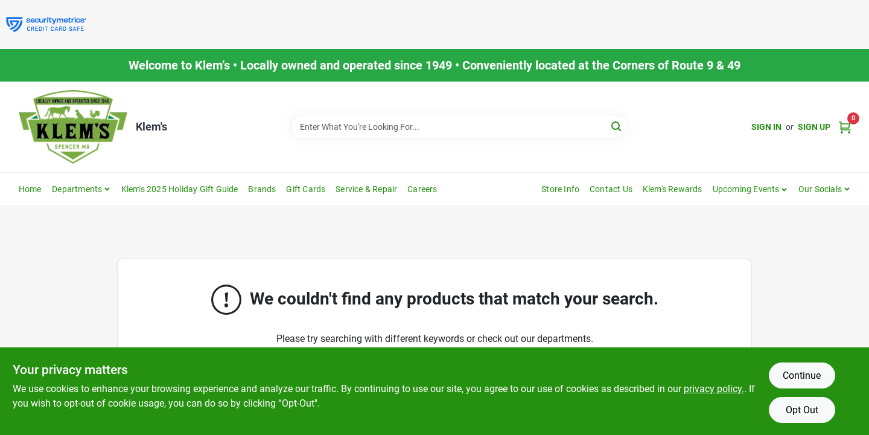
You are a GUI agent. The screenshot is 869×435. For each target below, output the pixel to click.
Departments (77, 189)
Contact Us (611, 189)
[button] (750, 189)
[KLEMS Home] (73, 127)
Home (30, 189)
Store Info (560, 189)
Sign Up (814, 127)
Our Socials (820, 189)
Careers (422, 189)
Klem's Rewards (672, 189)
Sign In (766, 127)
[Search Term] (459, 127)
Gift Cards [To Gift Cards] (305, 189)
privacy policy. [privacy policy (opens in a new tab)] (714, 389)
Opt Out (802, 410)
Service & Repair (366, 189)
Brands (262, 189)
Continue (802, 375)
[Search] (617, 126)
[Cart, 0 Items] (845, 127)
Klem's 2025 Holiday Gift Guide (179, 189)
